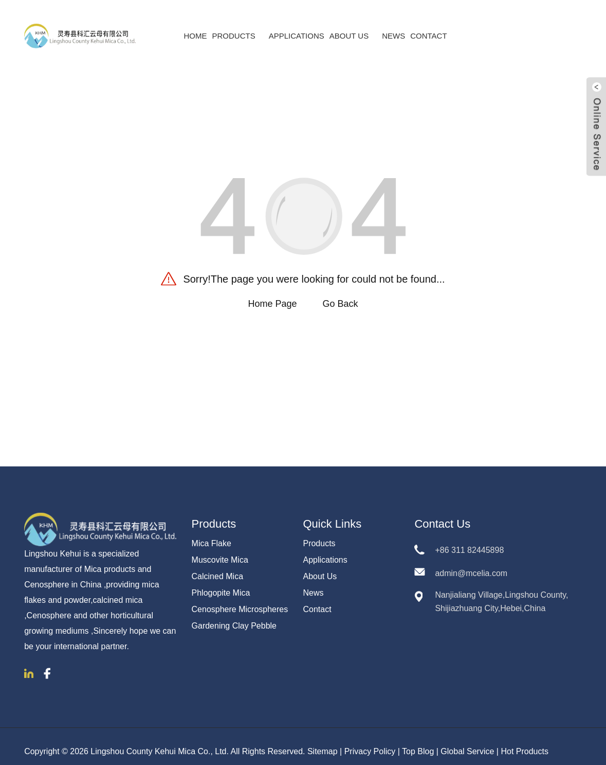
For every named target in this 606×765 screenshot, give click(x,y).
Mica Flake (211, 533)
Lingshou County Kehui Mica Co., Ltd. (159, 741)
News (393, 26)
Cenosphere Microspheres (240, 599)
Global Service (467, 741)
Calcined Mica (217, 566)
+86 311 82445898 (469, 539)
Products (237, 26)
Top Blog (418, 741)
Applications (296, 26)
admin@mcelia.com (471, 563)
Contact (428, 26)
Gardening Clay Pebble (234, 615)
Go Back (340, 293)
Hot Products (524, 741)
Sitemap (322, 741)
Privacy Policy (370, 741)
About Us (353, 26)
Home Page (272, 293)
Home (195, 26)
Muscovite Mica (220, 549)
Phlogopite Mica (221, 582)
